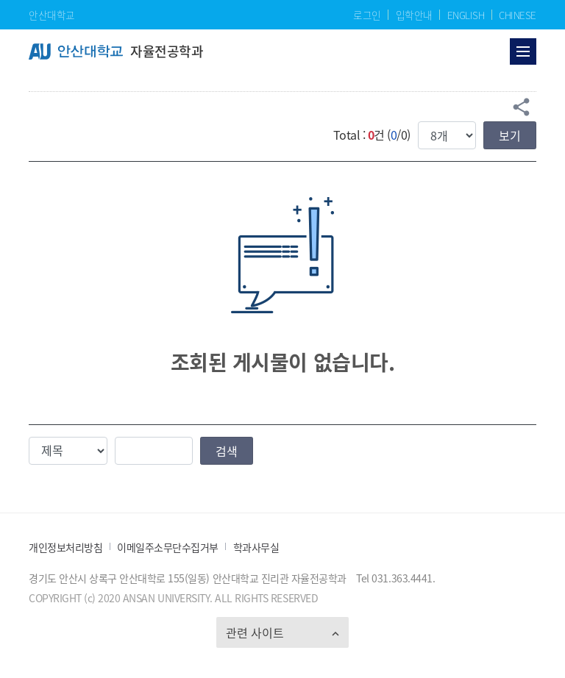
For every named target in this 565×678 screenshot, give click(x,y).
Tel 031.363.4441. (395, 578)
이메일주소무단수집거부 (167, 547)
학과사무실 (256, 547)
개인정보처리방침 (65, 547)
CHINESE (517, 14)
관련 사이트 (255, 632)
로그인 (367, 14)
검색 (227, 451)
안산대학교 (52, 14)
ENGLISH (466, 14)
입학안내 (414, 14)
